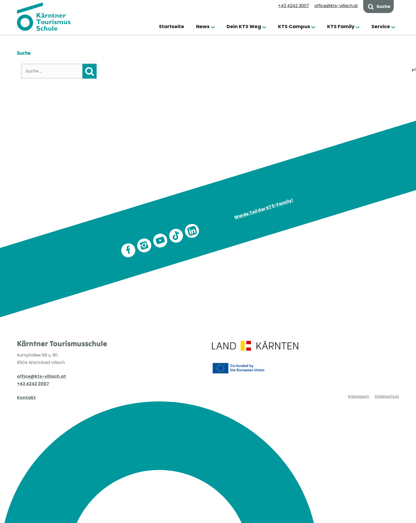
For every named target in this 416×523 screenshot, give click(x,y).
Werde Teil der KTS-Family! (264, 209)
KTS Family (340, 26)
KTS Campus (294, 26)
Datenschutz (387, 396)
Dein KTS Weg (244, 26)
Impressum (358, 396)
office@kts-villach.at (336, 6)
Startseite (171, 26)
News (203, 26)
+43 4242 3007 (293, 6)
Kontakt (26, 398)
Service (380, 26)
